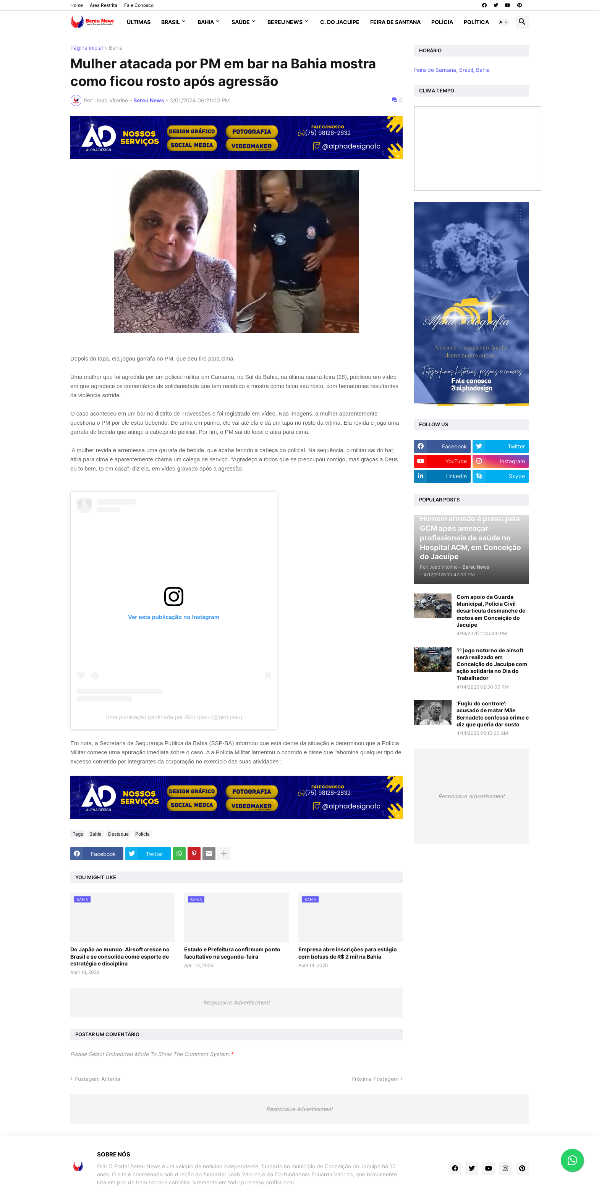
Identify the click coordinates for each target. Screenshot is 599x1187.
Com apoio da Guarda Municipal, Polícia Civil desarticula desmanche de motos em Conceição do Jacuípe (491, 611)
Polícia (442, 22)
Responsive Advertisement (236, 1002)
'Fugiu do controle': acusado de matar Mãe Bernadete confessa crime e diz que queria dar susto (493, 714)
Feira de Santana (395, 22)
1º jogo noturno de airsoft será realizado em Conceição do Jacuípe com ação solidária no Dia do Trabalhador (492, 664)
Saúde (241, 22)
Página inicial (86, 48)
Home (76, 5)
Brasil (170, 22)
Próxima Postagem (374, 1078)
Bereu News (285, 22)
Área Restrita (103, 5)
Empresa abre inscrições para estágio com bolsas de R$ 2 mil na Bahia (347, 952)
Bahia (206, 22)
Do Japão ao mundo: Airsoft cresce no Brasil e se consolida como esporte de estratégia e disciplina (120, 956)
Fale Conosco (139, 5)
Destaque (118, 834)
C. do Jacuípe (339, 22)
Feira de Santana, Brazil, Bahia (452, 69)
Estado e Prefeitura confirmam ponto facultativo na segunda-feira (232, 952)
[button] (503, 22)
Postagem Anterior (97, 1078)
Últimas (139, 22)
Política (476, 22)
